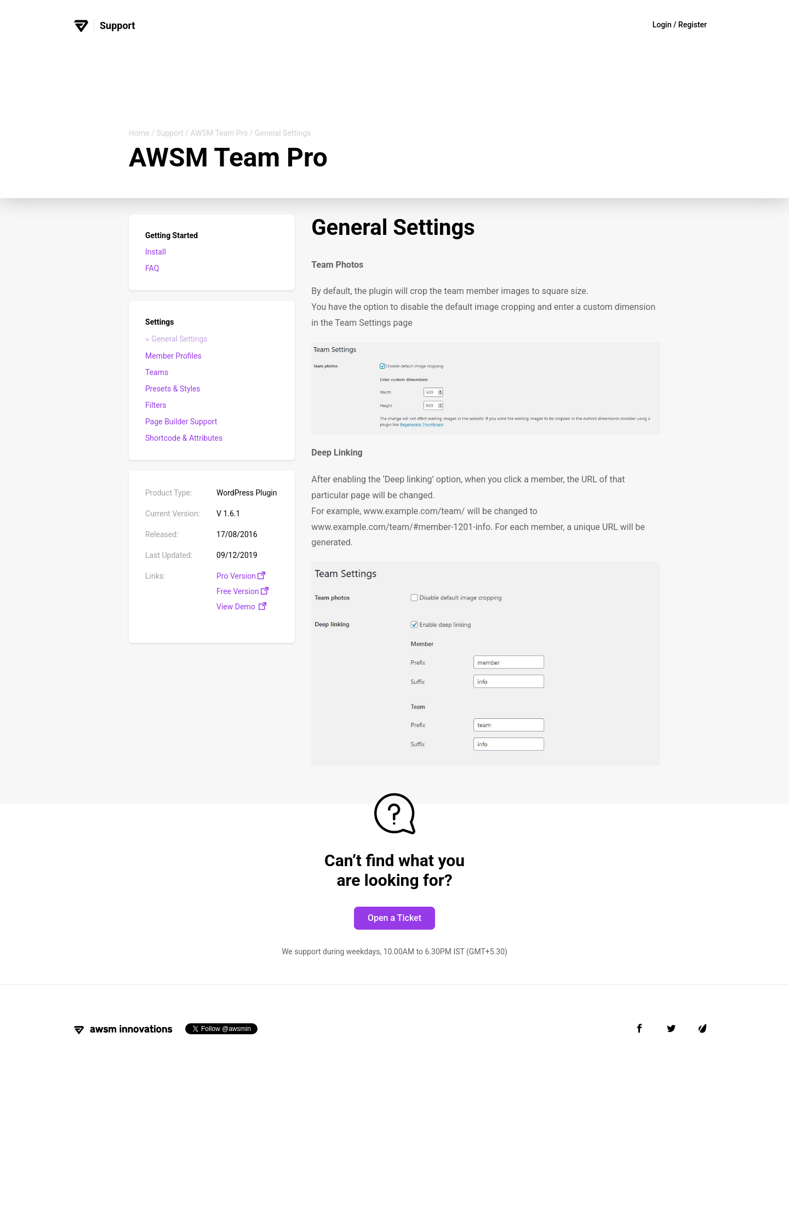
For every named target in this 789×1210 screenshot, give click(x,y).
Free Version (242, 591)
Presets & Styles (173, 388)
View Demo (241, 606)
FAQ (152, 268)
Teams (156, 372)
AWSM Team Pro (219, 133)
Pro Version (240, 576)
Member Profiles (173, 356)
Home (139, 133)
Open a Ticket (394, 918)
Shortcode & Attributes (183, 438)
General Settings (179, 339)
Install (155, 251)
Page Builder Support (181, 421)
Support (169, 133)
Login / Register (680, 24)
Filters (156, 405)
